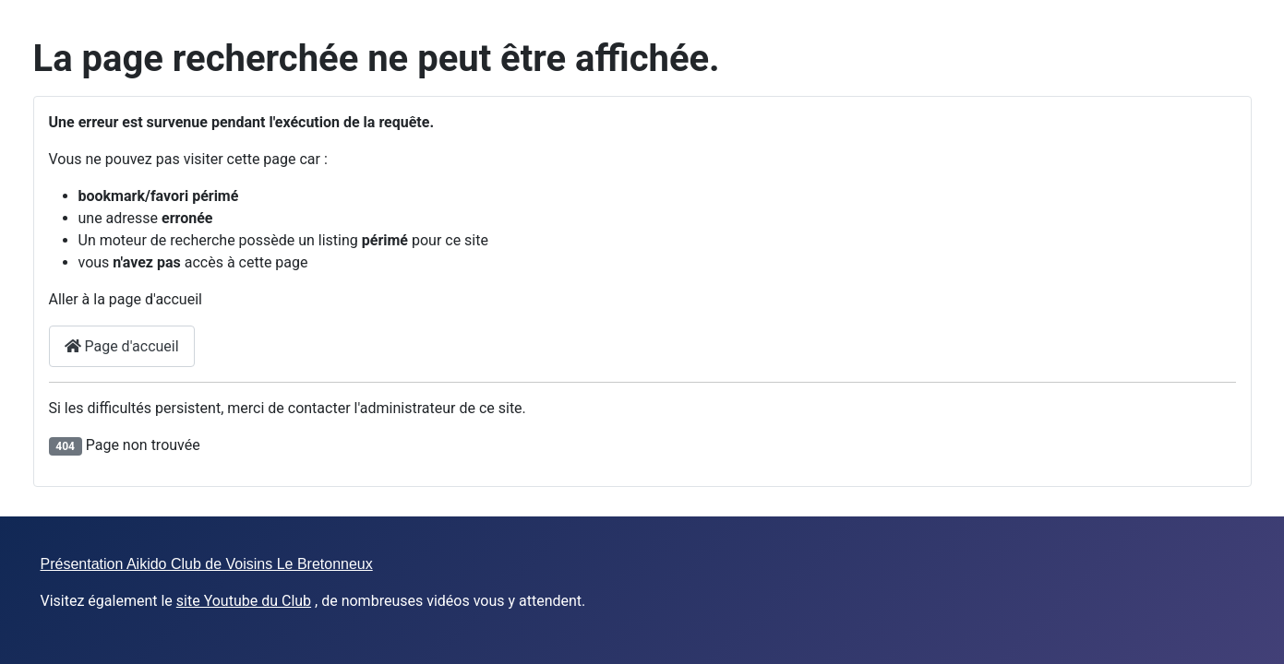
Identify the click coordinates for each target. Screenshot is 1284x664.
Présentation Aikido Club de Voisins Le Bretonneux (207, 564)
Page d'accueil (122, 346)
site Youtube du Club (243, 601)
